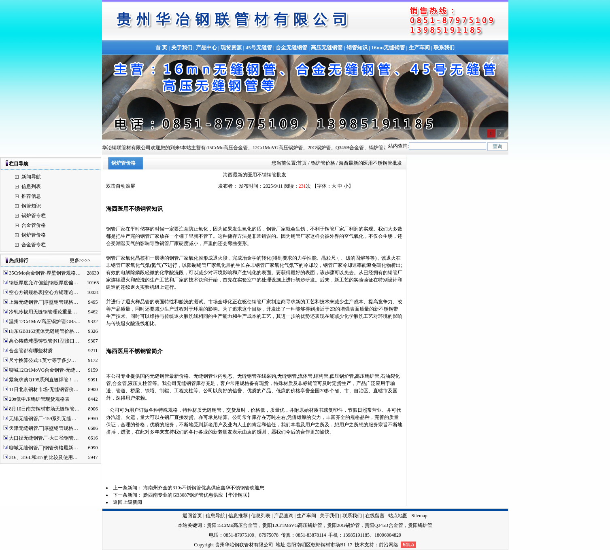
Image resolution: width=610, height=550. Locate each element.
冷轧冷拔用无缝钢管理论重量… (43, 312)
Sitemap (419, 515)
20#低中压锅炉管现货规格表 (39, 399)
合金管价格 (33, 225)
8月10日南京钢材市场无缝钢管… (44, 409)
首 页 (161, 47)
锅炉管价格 (33, 235)
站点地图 (398, 515)
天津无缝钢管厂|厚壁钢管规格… (43, 428)
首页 (302, 163)
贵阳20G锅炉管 (343, 525)
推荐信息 (31, 196)
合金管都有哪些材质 (31, 350)
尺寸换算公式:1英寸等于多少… (42, 360)
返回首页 (192, 515)
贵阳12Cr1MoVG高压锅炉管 (292, 525)
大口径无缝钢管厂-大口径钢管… (44, 438)
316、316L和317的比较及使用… (43, 457)
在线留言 (375, 515)
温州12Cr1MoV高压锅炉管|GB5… (44, 321)
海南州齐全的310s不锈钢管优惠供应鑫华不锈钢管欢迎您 (203, 488)
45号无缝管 (259, 47)
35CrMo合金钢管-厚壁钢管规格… (45, 273)
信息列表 (31, 186)
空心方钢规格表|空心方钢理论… (43, 292)
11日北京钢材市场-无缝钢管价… (44, 389)
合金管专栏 (33, 245)
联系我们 (444, 47)
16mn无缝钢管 (388, 47)
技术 (359, 545)
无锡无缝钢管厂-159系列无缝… (42, 418)
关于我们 (181, 47)
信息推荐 (238, 515)
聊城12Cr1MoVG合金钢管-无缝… (44, 370)
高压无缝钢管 (326, 47)
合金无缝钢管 (291, 47)
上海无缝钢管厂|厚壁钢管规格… (43, 302)
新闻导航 (31, 177)
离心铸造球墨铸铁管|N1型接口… (44, 341)
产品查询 (283, 515)
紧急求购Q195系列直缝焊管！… (43, 380)
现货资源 (231, 47)
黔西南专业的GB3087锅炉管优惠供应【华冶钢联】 (197, 495)
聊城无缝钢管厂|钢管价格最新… (43, 448)
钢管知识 (357, 47)
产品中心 (206, 47)
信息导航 (215, 515)
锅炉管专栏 (33, 215)
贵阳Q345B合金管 (384, 525)
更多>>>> (80, 260)
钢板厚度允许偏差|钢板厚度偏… (43, 283)
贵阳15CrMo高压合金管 (232, 525)
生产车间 (419, 47)
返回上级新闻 (127, 502)
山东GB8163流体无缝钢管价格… (44, 331)
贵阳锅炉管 (420, 525)
